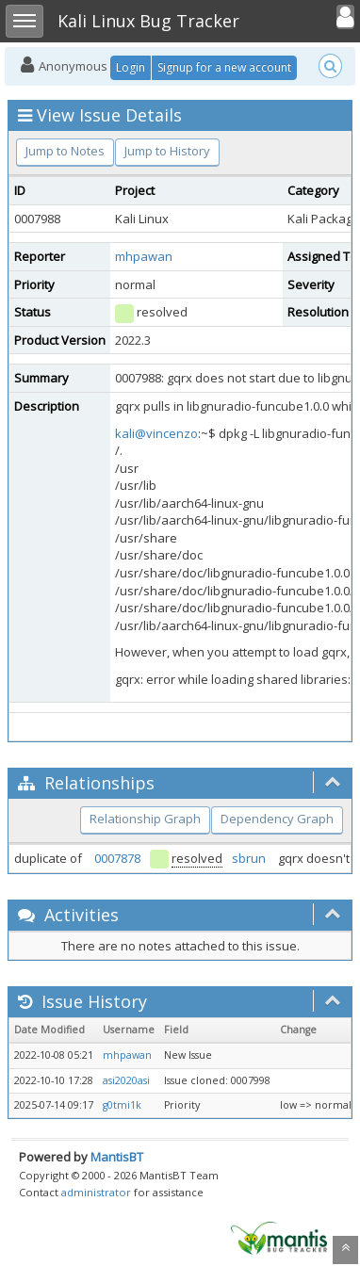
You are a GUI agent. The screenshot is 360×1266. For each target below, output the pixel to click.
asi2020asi (126, 1080)
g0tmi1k (122, 1105)
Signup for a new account (224, 67)
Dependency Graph (277, 818)
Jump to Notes (65, 150)
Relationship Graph (145, 818)
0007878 (117, 858)
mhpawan (143, 256)
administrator (96, 1192)
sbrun (249, 858)
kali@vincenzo (156, 433)
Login (130, 67)
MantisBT (116, 1156)
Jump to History (167, 150)
